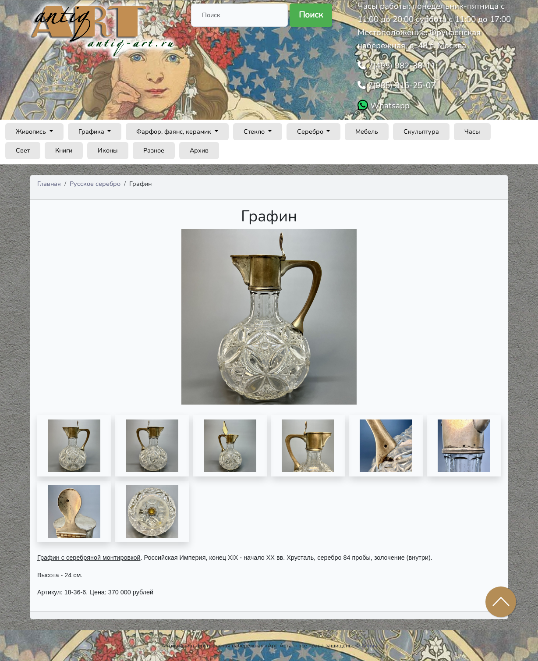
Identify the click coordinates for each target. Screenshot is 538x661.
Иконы (108, 150)
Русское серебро (95, 183)
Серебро (311, 131)
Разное (153, 150)
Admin (369, 645)
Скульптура (421, 131)
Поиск (311, 15)
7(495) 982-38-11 (400, 65)
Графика (92, 131)
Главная (49, 183)
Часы (472, 131)
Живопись (32, 131)
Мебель (366, 131)
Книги (63, 150)
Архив (199, 150)
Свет (23, 150)
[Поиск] (239, 15)
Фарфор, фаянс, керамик (174, 131)
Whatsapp (389, 105)
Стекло (255, 131)
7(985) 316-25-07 (400, 85)
